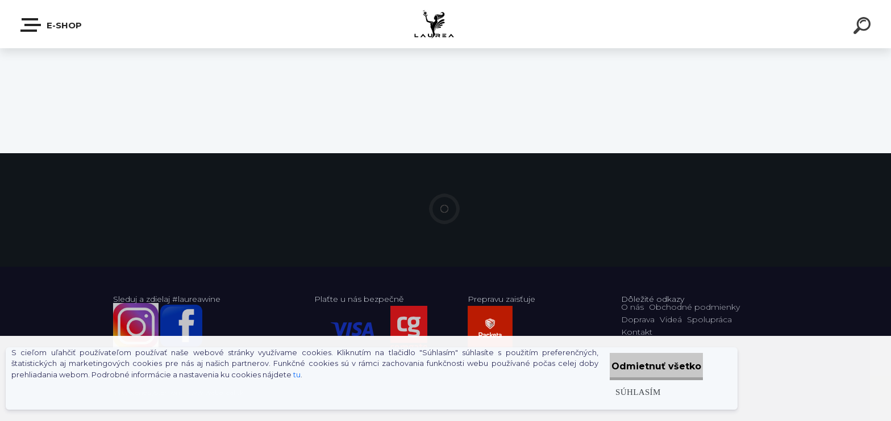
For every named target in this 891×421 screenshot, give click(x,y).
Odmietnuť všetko (645, 366)
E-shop (52, 25)
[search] (863, 27)
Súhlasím (614, 392)
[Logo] (445, 24)
